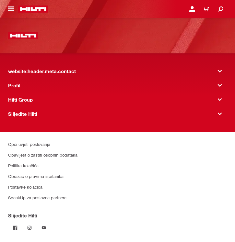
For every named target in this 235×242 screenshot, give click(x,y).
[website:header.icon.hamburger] (11, 9)
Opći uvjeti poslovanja (29, 144)
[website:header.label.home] (33, 9)
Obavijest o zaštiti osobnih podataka (42, 154)
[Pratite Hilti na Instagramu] (29, 228)
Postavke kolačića (25, 186)
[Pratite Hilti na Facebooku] (15, 228)
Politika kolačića (23, 165)
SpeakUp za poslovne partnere (37, 197)
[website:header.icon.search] (221, 9)
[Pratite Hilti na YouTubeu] (44, 228)
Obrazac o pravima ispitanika (36, 176)
